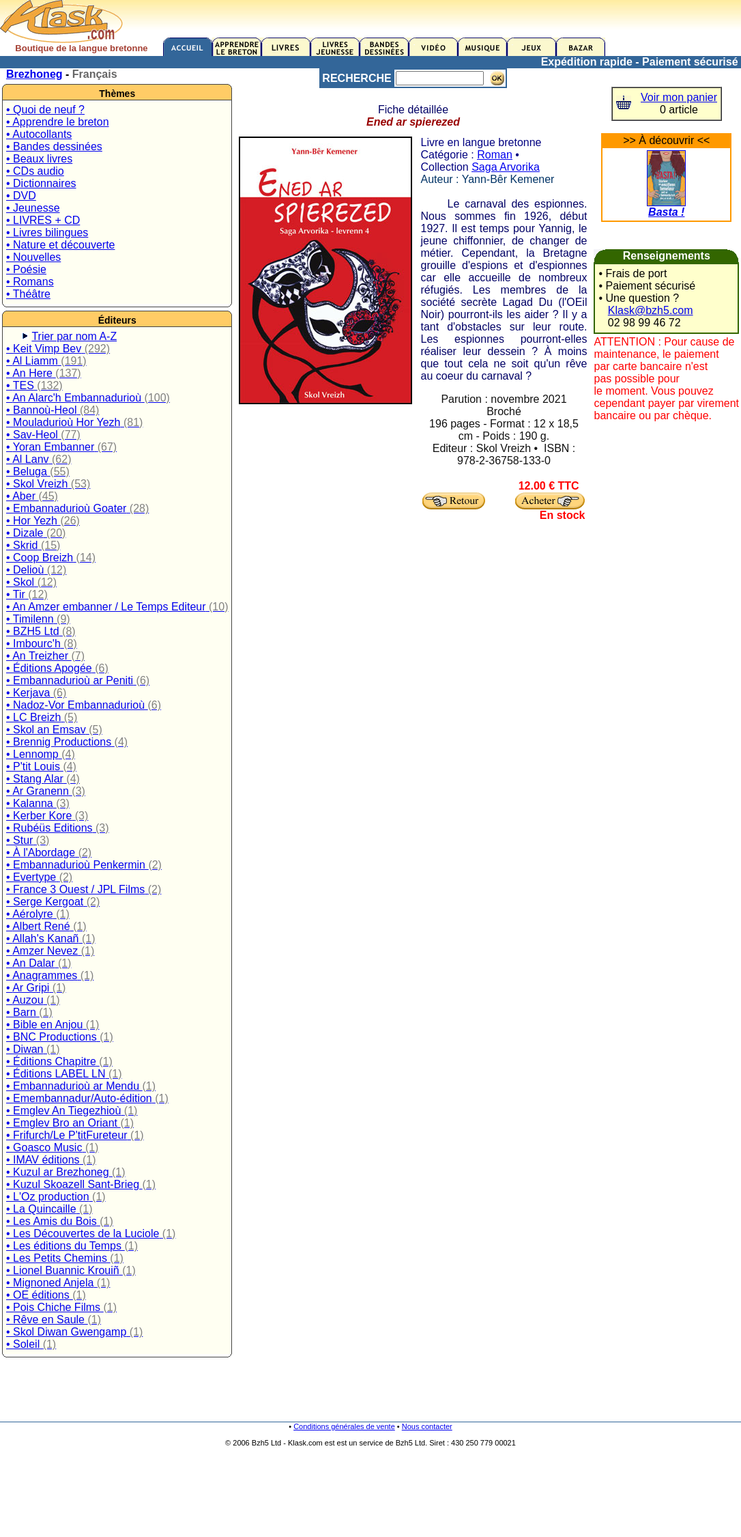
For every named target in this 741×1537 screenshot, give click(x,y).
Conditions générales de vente (344, 1426)
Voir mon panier (679, 97)
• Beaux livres (39, 159)
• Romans (30, 281)
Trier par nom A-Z (74, 336)
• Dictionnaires (41, 183)
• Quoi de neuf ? (45, 109)
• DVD (21, 195)
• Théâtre (28, 294)
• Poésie (26, 269)
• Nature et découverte (60, 245)
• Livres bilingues (47, 232)
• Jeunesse (33, 208)
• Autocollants (39, 134)
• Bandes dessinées (54, 146)
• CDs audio (35, 171)
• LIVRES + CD (43, 220)
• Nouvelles (33, 257)
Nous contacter (427, 1426)
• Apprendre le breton (57, 122)
